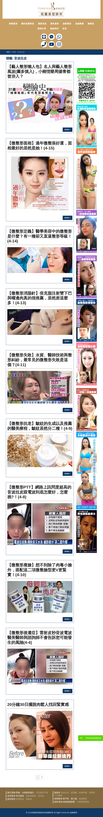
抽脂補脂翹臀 (69, 802)
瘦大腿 (74, 799)
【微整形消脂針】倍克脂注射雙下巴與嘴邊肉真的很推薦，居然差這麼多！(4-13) (39, 298)
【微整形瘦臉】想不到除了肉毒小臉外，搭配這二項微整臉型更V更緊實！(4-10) (39, 570)
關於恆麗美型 (27, 24)
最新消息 (42, 24)
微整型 (91, 24)
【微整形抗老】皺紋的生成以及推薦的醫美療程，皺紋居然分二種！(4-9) (39, 426)
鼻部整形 (11, 796)
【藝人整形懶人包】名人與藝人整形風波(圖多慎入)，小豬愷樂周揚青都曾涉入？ (39, 71)
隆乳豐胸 (11, 793)
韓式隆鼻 (20, 796)
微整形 (57, 793)
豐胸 (18, 793)
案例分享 (42, 28)
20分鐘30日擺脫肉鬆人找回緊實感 (38, 704)
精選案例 (13, 24)
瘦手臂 (66, 799)
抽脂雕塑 (79, 24)
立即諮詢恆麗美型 (89, 738)
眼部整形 (11, 799)
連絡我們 (54, 28)
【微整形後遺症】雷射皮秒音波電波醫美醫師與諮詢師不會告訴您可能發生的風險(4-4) (39, 637)
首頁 (64, 28)
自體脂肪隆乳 (28, 793)
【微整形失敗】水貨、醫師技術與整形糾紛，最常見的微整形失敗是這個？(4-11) (39, 360)
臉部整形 (67, 24)
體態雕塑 (58, 799)
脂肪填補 (58, 802)
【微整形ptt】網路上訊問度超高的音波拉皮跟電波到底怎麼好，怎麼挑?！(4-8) (39, 492)
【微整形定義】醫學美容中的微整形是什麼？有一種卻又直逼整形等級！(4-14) (39, 236)
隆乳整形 (54, 24)
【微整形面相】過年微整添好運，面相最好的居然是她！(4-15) (39, 145)
